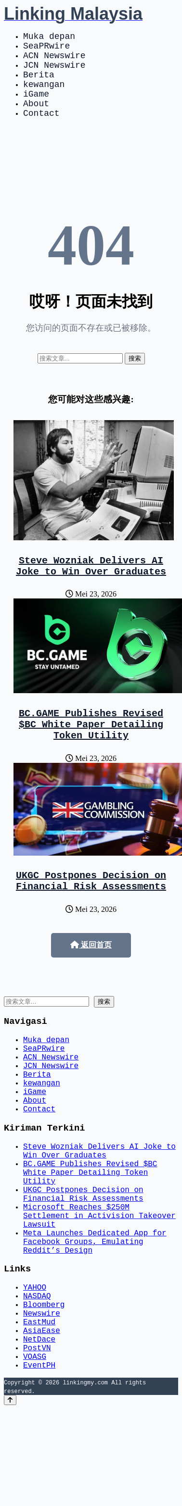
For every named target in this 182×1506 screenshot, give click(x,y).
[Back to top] (10, 1497)
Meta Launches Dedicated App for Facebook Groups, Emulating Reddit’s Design (95, 1316)
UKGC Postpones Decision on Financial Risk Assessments (91, 910)
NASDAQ (37, 1377)
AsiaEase (41, 1419)
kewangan (44, 95)
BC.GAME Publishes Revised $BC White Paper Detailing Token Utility (91, 748)
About (36, 118)
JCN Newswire (54, 72)
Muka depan (49, 37)
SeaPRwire (46, 49)
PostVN (37, 1440)
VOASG (34, 1451)
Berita (38, 83)
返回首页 (91, 975)
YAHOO (34, 1366)
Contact (41, 130)
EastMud (39, 1409)
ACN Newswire (54, 60)
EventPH (39, 1461)
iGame (36, 106)
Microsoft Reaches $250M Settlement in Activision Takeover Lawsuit (99, 1284)
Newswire (41, 1398)
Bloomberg (44, 1387)
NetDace (39, 1430)
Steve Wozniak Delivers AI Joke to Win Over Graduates (91, 585)
